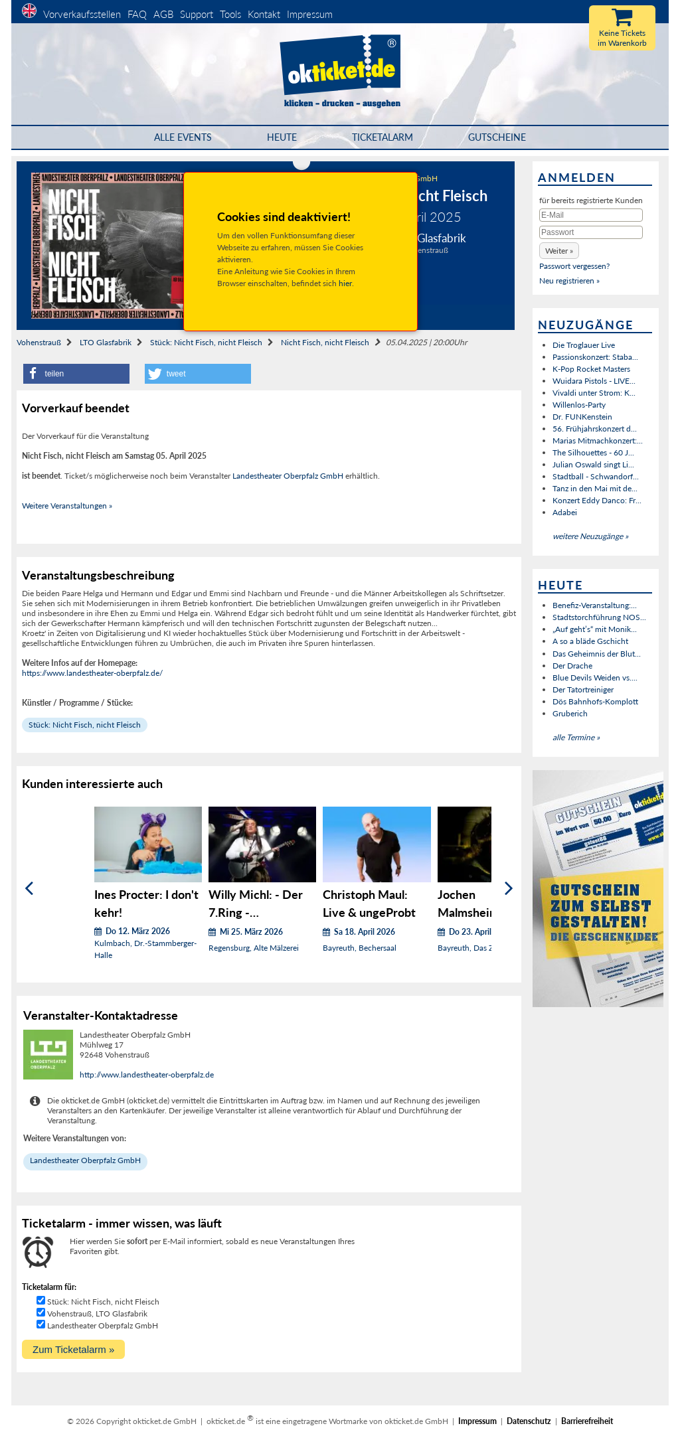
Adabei (564, 512)
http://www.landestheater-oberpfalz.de (147, 1074)
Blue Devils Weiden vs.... (595, 677)
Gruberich (570, 713)
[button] (76, 374)
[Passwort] (591, 232)
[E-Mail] (591, 215)
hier (345, 283)
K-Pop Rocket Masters (591, 369)
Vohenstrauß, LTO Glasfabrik (97, 1313)
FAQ (137, 14)
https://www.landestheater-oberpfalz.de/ (92, 673)
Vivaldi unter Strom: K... (594, 393)
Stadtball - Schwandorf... (595, 476)
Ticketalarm (382, 137)
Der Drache (572, 666)
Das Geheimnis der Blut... (596, 654)
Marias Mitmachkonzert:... (597, 440)
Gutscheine (497, 137)
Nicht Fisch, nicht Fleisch (325, 342)
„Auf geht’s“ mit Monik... (594, 629)
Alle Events (183, 137)
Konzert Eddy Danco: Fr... (596, 500)
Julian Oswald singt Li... (593, 464)
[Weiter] (509, 888)
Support (196, 14)
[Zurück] (29, 888)
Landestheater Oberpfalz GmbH (287, 476)
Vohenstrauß (39, 342)
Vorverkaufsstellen (82, 14)
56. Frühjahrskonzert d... (594, 429)
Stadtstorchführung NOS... (599, 617)
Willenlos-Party (579, 405)
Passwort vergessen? (574, 266)
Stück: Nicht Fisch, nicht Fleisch (206, 342)
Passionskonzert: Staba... (595, 357)
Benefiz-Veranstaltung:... (594, 605)
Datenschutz (529, 1421)
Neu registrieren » (569, 280)
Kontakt (264, 14)
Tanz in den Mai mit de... (595, 488)
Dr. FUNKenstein (582, 417)
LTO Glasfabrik (105, 342)
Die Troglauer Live (583, 345)
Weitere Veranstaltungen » (67, 506)
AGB (163, 14)
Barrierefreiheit (587, 1421)
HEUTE (282, 137)
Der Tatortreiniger (583, 689)
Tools (230, 14)
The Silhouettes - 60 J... (593, 452)
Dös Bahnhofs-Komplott (595, 701)
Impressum (310, 14)
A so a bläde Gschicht (590, 641)
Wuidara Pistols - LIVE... (594, 381)
